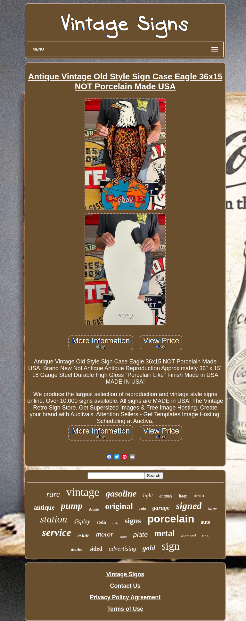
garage (161, 507)
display (82, 521)
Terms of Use (125, 609)
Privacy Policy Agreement (125, 597)
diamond (188, 535)
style (115, 523)
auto (205, 522)
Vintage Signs (125, 574)
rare (53, 494)
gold (149, 548)
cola (142, 508)
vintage (82, 492)
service (56, 532)
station (53, 519)
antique (44, 507)
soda (101, 522)
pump (72, 506)
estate (83, 535)
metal (164, 533)
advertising (122, 548)
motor (104, 534)
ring (205, 536)
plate (140, 534)
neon (198, 495)
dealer (77, 549)
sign (170, 546)
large (212, 508)
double (94, 509)
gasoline (121, 493)
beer (183, 496)
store (123, 536)
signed (188, 505)
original (119, 506)
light (148, 495)
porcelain (170, 519)
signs (133, 520)
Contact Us (125, 586)
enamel (165, 496)
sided (95, 548)
